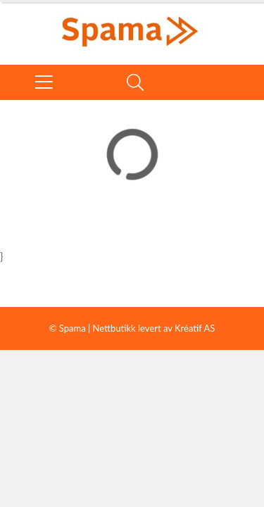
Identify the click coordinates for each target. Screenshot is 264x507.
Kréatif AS (195, 328)
